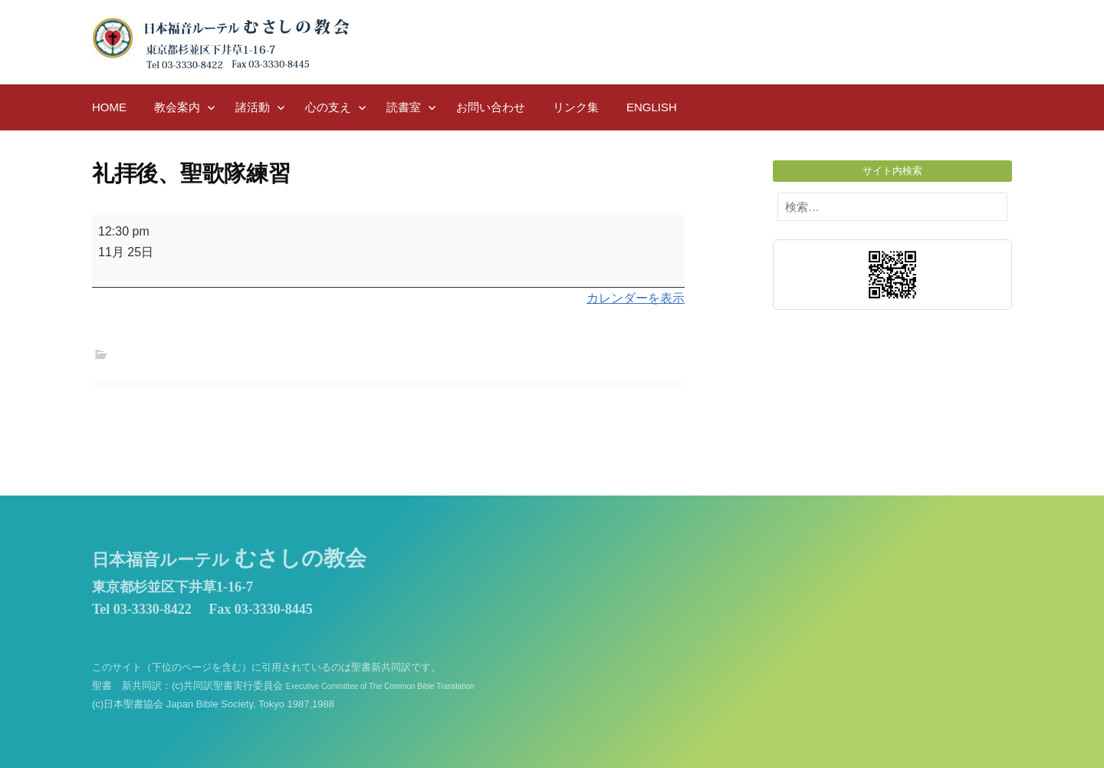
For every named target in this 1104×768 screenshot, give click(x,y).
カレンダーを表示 (635, 298)
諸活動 (252, 107)
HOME (109, 107)
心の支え (328, 107)
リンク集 (576, 107)
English (651, 107)
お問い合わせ (490, 107)
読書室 (403, 107)
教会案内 (177, 107)
